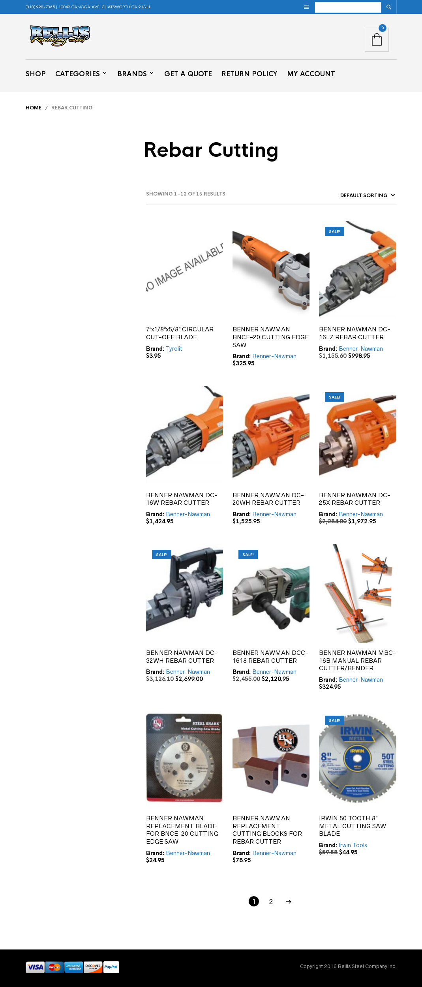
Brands (132, 74)
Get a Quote (188, 74)
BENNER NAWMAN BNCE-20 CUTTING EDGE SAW (271, 337)
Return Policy (249, 74)
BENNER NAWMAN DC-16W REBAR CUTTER (182, 499)
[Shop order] (353, 195)
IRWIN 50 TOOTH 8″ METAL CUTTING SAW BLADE (352, 826)
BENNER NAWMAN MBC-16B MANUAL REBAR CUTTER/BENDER (357, 660)
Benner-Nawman (274, 356)
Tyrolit (174, 349)
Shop (36, 74)
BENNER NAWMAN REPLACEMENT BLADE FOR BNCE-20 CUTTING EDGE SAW (182, 830)
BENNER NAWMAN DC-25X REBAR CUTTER (354, 499)
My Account (311, 74)
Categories (77, 74)
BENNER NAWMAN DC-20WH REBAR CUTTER (268, 499)
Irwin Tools (353, 845)
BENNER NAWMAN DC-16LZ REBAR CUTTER (354, 333)
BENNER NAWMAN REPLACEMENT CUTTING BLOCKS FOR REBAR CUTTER (267, 830)
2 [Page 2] (271, 902)
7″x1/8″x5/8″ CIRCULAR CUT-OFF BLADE (180, 333)
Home (33, 108)
